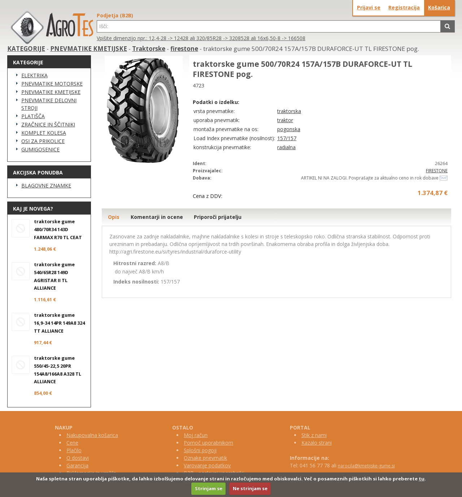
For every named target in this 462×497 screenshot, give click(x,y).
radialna (286, 147)
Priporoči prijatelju (217, 216)
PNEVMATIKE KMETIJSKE (88, 48)
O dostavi (77, 457)
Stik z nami (314, 435)
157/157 (286, 138)
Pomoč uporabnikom (208, 442)
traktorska (289, 111)
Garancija (77, 465)
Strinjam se (208, 488)
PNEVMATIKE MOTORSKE (52, 83)
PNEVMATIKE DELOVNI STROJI (49, 104)
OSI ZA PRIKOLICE (43, 141)
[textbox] (269, 26)
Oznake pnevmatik (205, 457)
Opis (113, 216)
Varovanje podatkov (207, 465)
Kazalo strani (316, 442)
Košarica (439, 7)
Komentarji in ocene (157, 216)
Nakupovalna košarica (92, 435)
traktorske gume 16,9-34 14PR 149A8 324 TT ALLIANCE (59, 323)
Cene (72, 442)
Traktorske (148, 48)
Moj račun (196, 435)
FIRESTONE (437, 171)
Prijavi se (368, 7)
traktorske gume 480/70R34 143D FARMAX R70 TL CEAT (58, 230)
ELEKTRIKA (34, 75)
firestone (184, 48)
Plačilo (74, 450)
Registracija (404, 7)
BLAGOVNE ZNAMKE (46, 185)
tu (421, 478)
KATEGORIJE (26, 48)
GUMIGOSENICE (40, 149)
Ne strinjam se (250, 488)
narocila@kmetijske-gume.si (366, 466)
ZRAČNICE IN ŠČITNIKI (48, 124)
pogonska (288, 129)
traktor (285, 120)
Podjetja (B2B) (115, 15)
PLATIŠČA (33, 116)
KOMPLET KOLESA (43, 132)
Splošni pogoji (200, 450)
